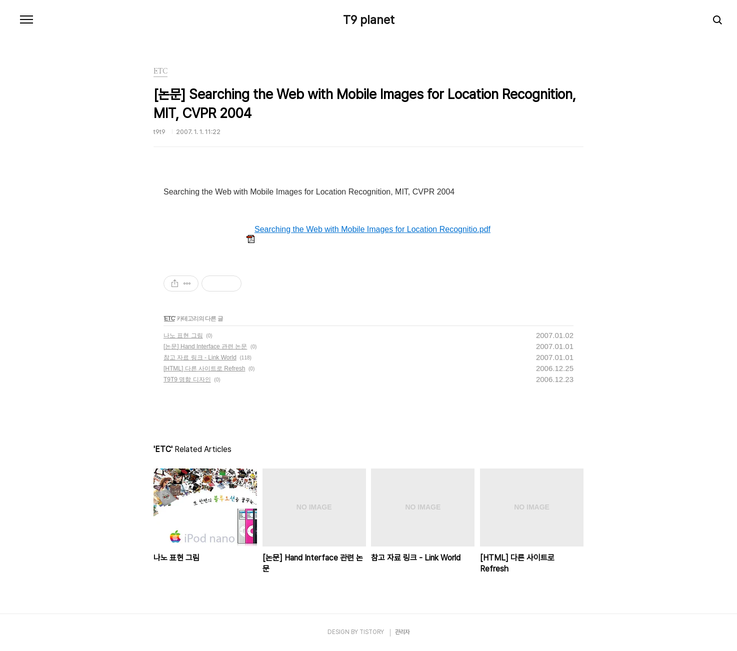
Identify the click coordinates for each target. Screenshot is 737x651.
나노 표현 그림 (183, 335)
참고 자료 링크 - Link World (200, 357)
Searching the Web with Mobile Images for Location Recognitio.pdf (368, 229)
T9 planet (368, 20)
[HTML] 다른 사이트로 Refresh (204, 368)
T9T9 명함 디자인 (187, 379)
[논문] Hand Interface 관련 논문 (205, 346)
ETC (169, 318)
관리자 (402, 632)
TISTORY (372, 632)
